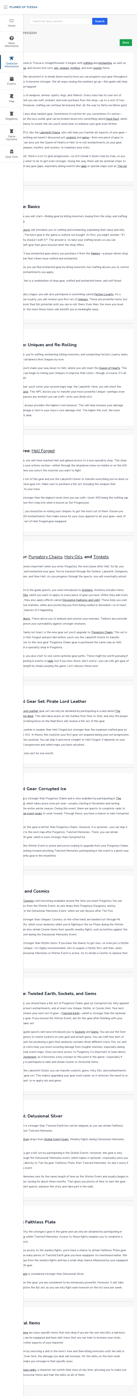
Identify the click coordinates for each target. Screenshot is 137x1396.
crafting (88, 63)
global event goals (30, 813)
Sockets (80, 1032)
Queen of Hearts (109, 368)
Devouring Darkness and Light (81, 600)
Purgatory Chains (45, 557)
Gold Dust (112, 119)
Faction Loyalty (104, 294)
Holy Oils (73, 557)
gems (85, 137)
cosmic (97, 68)
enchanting (105, 63)
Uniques (83, 299)
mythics (75, 68)
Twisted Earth (70, 1013)
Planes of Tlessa (23, 7)
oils (56, 68)
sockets (71, 137)
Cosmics (29, 901)
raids (84, 166)
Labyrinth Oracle (50, 132)
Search (100, 21)
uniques (64, 68)
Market (95, 253)
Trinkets (101, 557)
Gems (94, 1032)
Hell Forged (43, 451)
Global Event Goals (56, 1139)
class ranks (29, 1370)
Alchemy (87, 590)
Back (126, 43)
